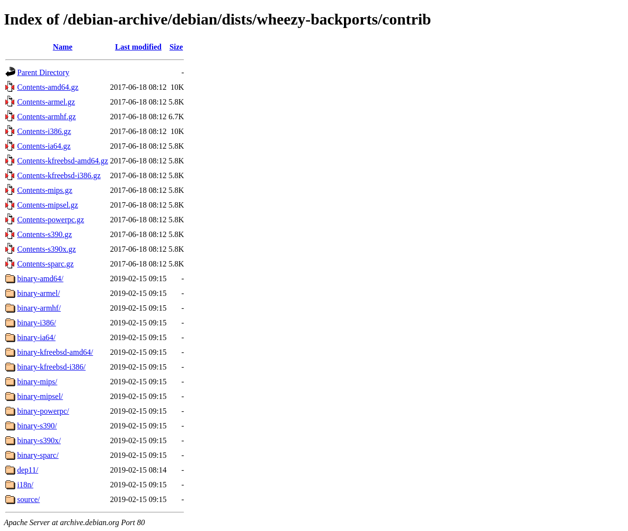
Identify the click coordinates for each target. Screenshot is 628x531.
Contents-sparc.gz (45, 264)
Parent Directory (43, 72)
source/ (28, 499)
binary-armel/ (38, 293)
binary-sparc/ (37, 455)
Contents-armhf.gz (46, 116)
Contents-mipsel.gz (47, 205)
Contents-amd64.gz (47, 87)
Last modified (138, 47)
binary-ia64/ (36, 337)
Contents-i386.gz (44, 131)
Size (176, 47)
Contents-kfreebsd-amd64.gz (62, 161)
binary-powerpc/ (43, 411)
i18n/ (25, 484)
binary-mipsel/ (40, 396)
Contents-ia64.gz (44, 146)
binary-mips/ (37, 381)
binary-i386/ (36, 323)
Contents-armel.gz (46, 102)
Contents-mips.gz (44, 190)
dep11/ (27, 470)
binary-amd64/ (40, 278)
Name (63, 47)
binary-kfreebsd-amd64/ (55, 352)
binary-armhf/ (39, 308)
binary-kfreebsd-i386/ (51, 367)
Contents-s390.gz (44, 234)
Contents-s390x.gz (46, 249)
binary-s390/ (37, 426)
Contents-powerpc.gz (50, 219)
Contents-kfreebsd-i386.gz (59, 175)
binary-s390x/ (39, 440)
